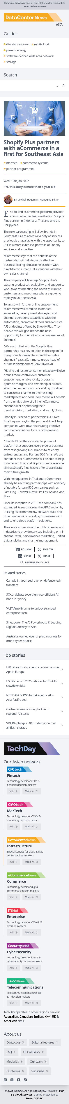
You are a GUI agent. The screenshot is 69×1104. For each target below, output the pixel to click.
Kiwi (47, 1016)
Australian (11, 1016)
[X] (11, 1079)
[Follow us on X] (45, 549)
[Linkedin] (5, 1079)
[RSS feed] (25, 1079)
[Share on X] (44, 556)
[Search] (30, 85)
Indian (38, 1016)
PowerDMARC (34, 1098)
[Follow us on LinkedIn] (23, 549)
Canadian (26, 1016)
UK (54, 1016)
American (10, 1021)
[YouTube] (18, 1079)
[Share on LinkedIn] (24, 556)
